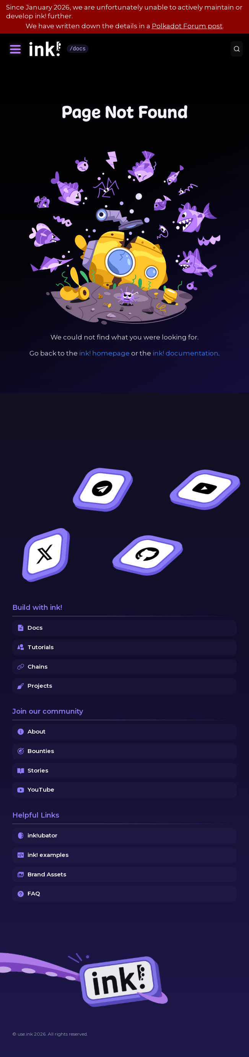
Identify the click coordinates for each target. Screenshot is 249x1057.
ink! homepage (104, 353)
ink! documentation (185, 353)
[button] (15, 49)
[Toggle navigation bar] (15, 49)
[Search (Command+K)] (237, 49)
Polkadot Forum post (187, 26)
